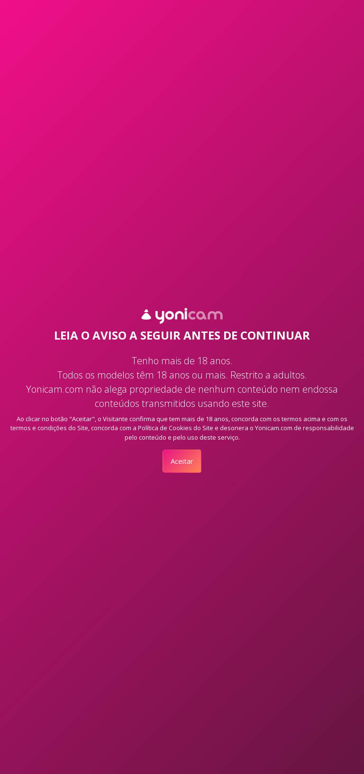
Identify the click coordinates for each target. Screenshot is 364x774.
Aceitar (182, 461)
